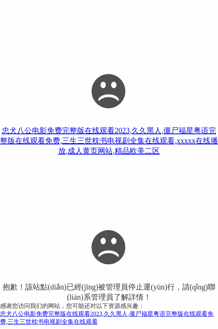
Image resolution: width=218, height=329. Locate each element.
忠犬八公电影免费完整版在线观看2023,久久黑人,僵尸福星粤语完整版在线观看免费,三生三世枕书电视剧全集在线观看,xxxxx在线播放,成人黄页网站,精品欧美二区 (109, 140)
